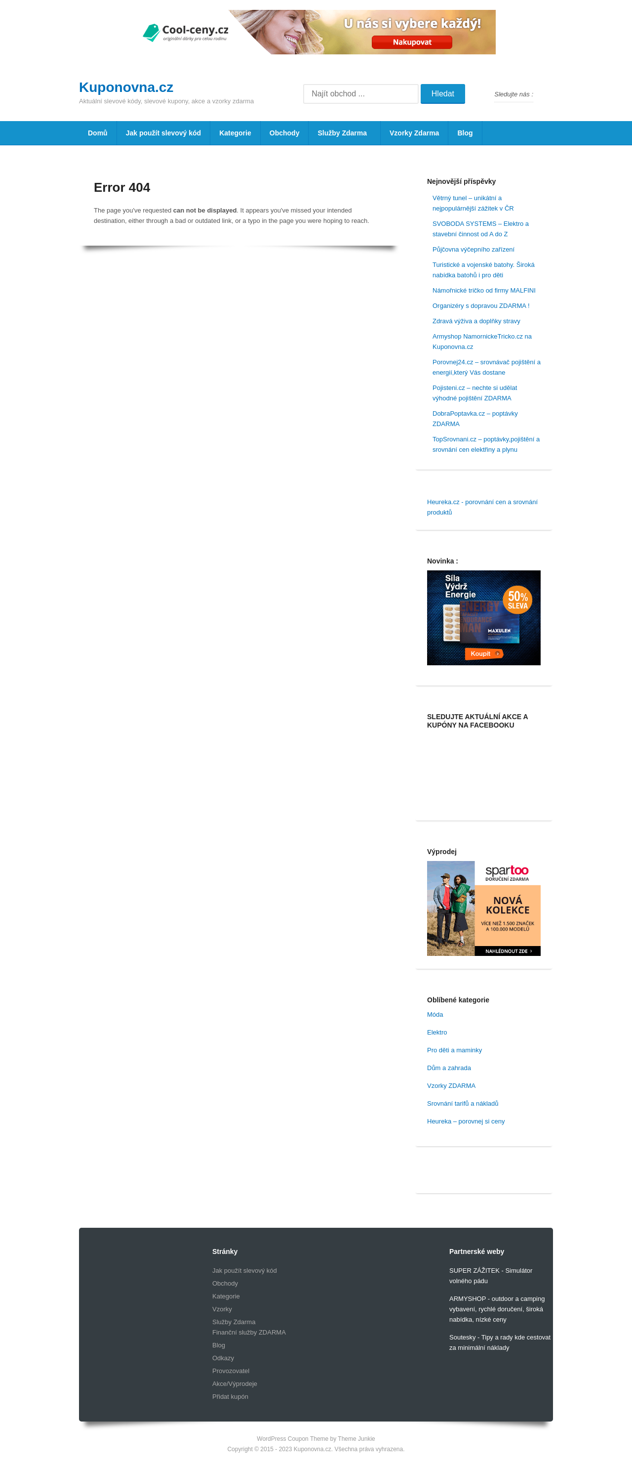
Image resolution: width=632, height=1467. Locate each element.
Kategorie (235, 133)
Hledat (443, 93)
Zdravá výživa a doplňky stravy (476, 321)
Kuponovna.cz (126, 87)
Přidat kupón (230, 1396)
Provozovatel (230, 1371)
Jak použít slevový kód (163, 133)
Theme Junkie (356, 1438)
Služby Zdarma (341, 137)
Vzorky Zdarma (414, 133)
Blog (465, 133)
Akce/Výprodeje (234, 1383)
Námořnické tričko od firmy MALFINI (484, 290)
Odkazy (223, 1358)
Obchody (285, 133)
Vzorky (222, 1309)
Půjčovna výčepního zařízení (473, 249)
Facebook (545, 94)
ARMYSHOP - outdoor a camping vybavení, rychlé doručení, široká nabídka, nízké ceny (497, 1309)
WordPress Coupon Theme (292, 1438)
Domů (98, 133)
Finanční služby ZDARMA (249, 1332)
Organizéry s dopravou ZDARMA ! (481, 305)
